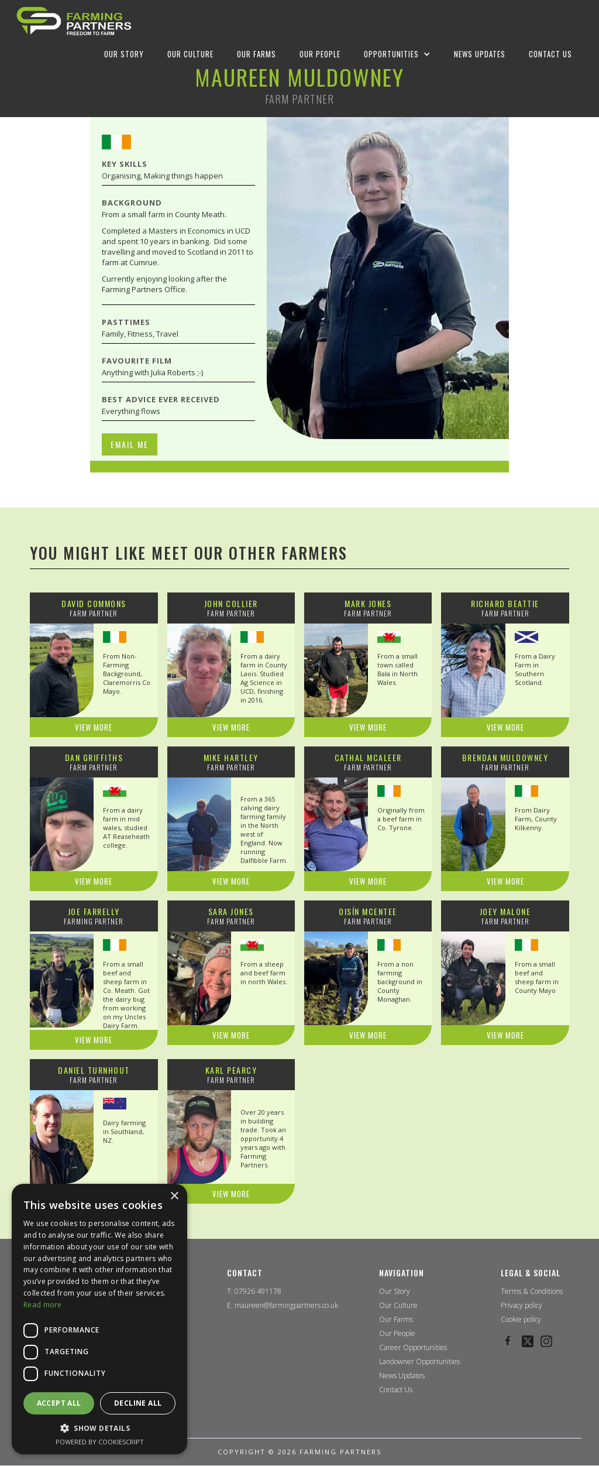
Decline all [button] (137, 1403)
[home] (73, 21)
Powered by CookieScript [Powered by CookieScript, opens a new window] (100, 1441)
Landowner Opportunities (419, 1361)
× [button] (174, 1196)
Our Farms (396, 1319)
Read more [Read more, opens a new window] (42, 1305)
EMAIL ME (130, 495)
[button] (397, 53)
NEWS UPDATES (479, 54)
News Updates (402, 1376)
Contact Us (395, 1390)
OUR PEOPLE (320, 54)
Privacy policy (521, 1305)
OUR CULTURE (190, 54)
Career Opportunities (413, 1347)
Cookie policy (521, 1319)
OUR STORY (124, 54)
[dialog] (99, 1319)
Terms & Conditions (532, 1291)
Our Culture (398, 1305)
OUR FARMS (256, 54)
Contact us (550, 54)
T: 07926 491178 (254, 1291)
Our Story (394, 1291)
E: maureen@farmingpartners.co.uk (282, 1305)
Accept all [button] (59, 1403)
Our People (397, 1333)
